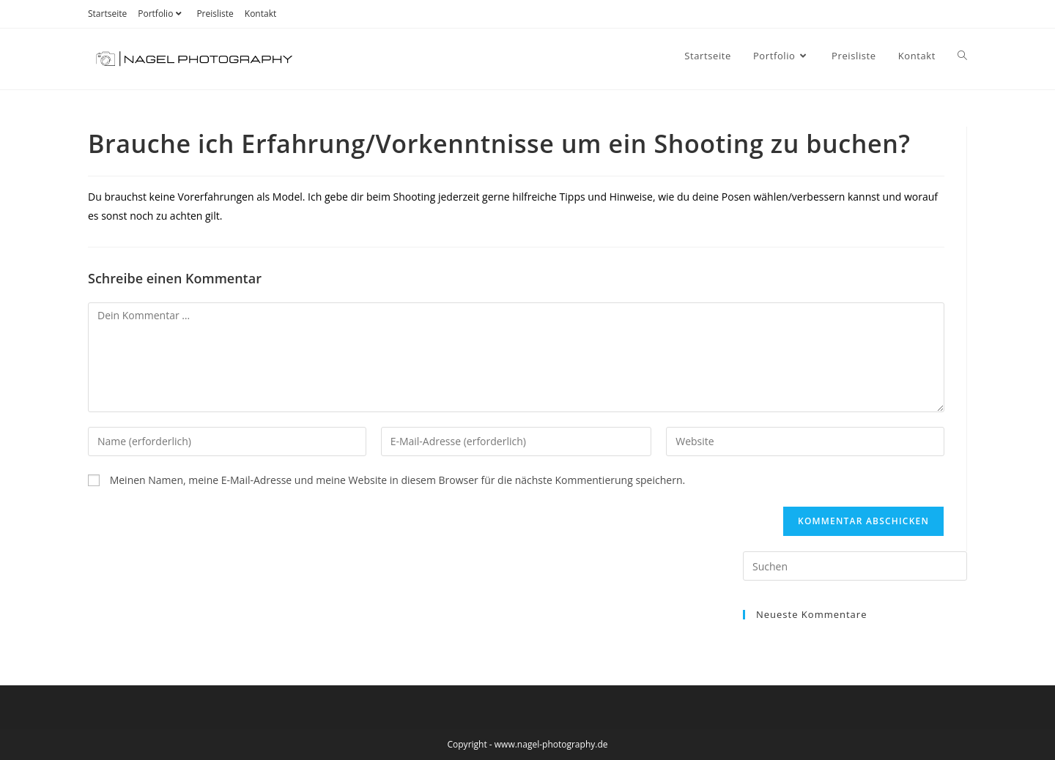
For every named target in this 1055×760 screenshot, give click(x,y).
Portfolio (161, 13)
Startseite (107, 13)
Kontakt (260, 13)
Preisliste (214, 13)
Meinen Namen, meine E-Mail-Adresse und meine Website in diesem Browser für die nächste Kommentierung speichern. (398, 480)
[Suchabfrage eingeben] (855, 566)
